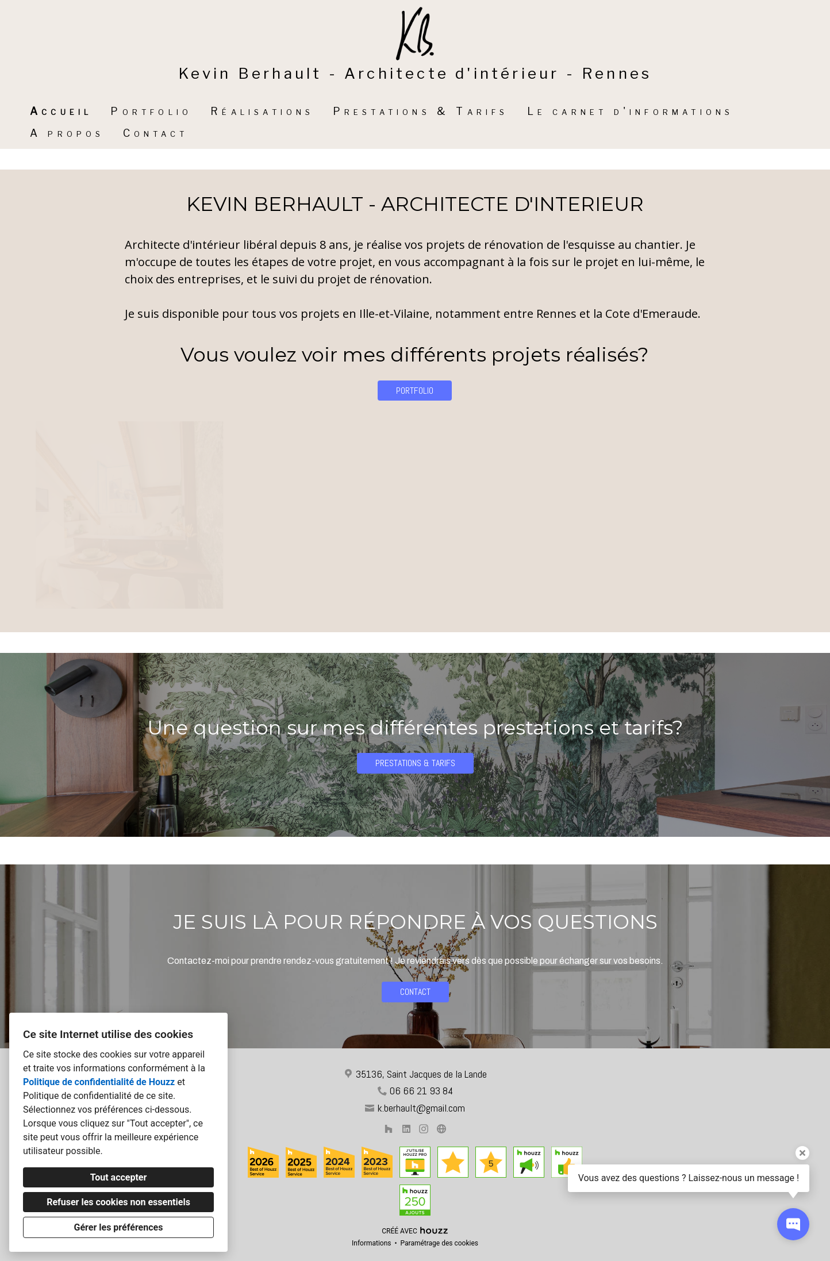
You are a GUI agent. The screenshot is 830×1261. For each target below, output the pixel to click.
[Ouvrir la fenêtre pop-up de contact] (793, 1224)
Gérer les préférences (118, 1227)
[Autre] (441, 1128)
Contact (155, 133)
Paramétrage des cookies (439, 1243)
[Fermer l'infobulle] (802, 1153)
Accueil (61, 111)
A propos (67, 133)
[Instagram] (424, 1128)
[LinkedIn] (406, 1128)
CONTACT (415, 992)
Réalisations (262, 111)
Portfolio (151, 111)
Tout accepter (118, 1177)
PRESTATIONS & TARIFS (415, 763)
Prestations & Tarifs (421, 111)
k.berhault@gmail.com (421, 1108)
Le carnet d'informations (630, 111)
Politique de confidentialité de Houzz (99, 1082)
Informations (371, 1243)
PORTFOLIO (414, 391)
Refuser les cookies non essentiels (118, 1202)
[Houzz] (388, 1128)
